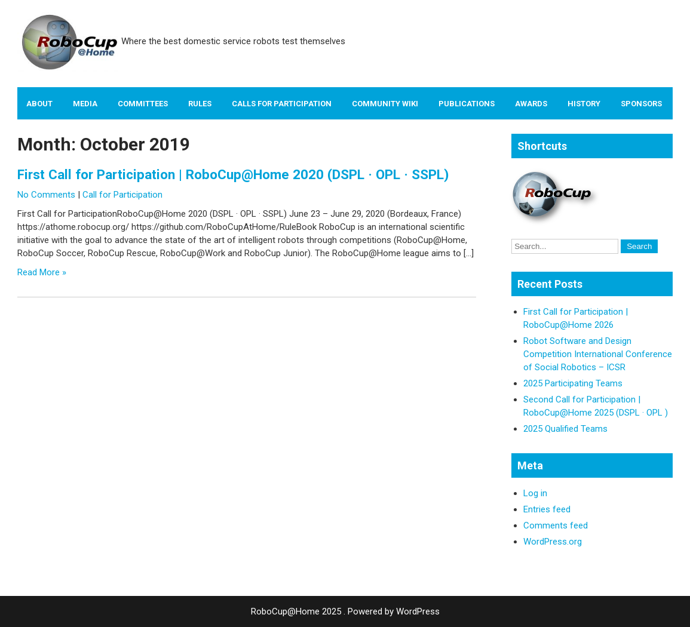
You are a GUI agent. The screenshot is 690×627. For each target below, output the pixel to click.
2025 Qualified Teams (565, 428)
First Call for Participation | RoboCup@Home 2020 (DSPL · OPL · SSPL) (233, 174)
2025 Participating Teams (572, 383)
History (584, 103)
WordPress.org (552, 541)
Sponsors (641, 103)
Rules (199, 103)
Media (85, 103)
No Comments (46, 194)
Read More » (41, 272)
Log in (535, 493)
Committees (143, 103)
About (39, 103)
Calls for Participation (282, 103)
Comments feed (555, 525)
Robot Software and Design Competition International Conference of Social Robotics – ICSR (597, 354)
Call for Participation (122, 194)
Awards (531, 103)
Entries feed (547, 509)
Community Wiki (385, 103)
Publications (466, 103)
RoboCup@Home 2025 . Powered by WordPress (345, 611)
